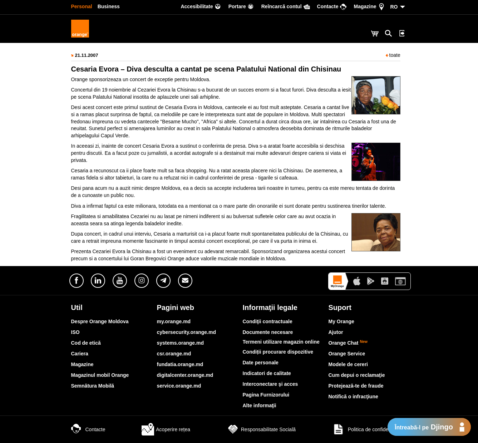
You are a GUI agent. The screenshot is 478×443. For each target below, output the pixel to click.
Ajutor (336, 332)
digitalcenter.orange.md (185, 375)
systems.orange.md (180, 343)
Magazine (82, 364)
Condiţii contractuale (267, 321)
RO (394, 7)
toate (393, 55)
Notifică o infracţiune (353, 396)
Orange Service (347, 353)
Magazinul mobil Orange (100, 375)
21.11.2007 (86, 55)
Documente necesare (268, 332)
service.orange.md (179, 386)
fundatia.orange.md (180, 364)
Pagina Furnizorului (266, 395)
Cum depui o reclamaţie (357, 375)
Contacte (88, 429)
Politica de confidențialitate (369, 429)
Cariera (79, 353)
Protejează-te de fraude (356, 386)
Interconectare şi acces (270, 384)
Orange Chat (348, 343)
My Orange (341, 321)
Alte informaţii (259, 405)
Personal (81, 6)
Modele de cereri (348, 364)
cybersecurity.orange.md (186, 332)
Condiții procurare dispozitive (278, 352)
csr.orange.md (174, 353)
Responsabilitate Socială (261, 429)
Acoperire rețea (166, 429)
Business (109, 6)
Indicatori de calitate (267, 373)
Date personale (261, 362)
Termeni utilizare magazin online (281, 342)
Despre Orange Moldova (100, 321)
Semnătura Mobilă (92, 386)
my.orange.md (174, 321)
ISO (75, 332)
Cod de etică (86, 343)
